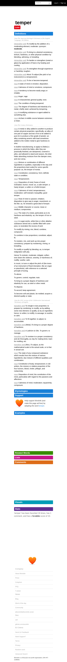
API (16, 620)
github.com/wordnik (22, 624)
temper (41, 406)
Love (17, 27)
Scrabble (36, 516)
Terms (17, 641)
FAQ (16, 586)
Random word (20, 650)
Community (19, 607)
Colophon (18, 582)
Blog (16, 599)
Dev (17, 615)
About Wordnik (20, 573)
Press (17, 578)
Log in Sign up (60, 3)
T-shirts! (18, 591)
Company (19, 569)
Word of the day (20, 603)
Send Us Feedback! (22, 632)
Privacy (17, 645)
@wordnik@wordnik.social (24, 612)
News (17, 594)
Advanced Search (21, 654)
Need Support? (20, 636)
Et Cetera (19, 627)
